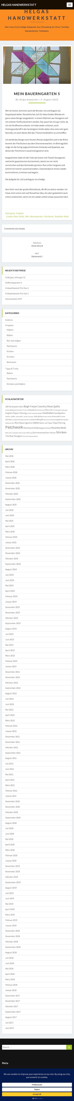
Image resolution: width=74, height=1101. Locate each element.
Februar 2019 (11, 920)
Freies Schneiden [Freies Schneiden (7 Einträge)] (36, 413)
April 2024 (10, 591)
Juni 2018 (9, 963)
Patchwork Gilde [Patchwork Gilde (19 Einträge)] (31, 427)
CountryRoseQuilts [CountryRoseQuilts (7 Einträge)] (11, 410)
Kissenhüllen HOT (13, 299)
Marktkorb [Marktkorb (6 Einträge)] (47, 420)
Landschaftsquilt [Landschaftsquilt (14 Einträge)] (36, 419)
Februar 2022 (11, 725)
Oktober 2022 (11, 682)
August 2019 (11, 887)
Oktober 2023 (11, 618)
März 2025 (10, 531)
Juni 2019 (9, 898)
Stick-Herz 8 (37, 244)
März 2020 (10, 850)
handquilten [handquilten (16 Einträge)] (59, 413)
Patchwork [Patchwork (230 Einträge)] (14, 427)
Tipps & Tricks (11, 368)
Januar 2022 (10, 731)
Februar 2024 (11, 596)
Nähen (10, 335)
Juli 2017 (9, 1022)
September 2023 (13, 623)
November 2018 (12, 936)
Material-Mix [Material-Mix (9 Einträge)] (9, 423)
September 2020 (13, 817)
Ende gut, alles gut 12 (15, 277)
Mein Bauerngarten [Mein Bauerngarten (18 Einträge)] (24, 422)
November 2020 (12, 806)
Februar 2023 (11, 661)
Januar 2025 (10, 542)
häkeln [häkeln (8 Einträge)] (7, 416)
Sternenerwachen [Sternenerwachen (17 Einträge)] (41, 432)
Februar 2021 (11, 790)
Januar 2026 (10, 477)
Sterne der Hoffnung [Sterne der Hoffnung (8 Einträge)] (25, 433)
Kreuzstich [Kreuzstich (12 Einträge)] (56, 416)
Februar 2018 (11, 984)
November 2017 (12, 1001)
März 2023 (10, 655)
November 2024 (12, 553)
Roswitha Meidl (62, 216)
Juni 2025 (9, 515)
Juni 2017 (9, 1028)
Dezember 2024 (12, 547)
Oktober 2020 (11, 812)
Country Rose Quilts (15, 216)
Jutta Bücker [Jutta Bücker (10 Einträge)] (38, 416)
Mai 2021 (9, 774)
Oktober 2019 (11, 877)
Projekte (20, 213)
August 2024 (11, 569)
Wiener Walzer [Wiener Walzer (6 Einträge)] (33, 436)
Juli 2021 (9, 763)
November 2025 (12, 488)
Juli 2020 (9, 828)
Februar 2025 (11, 537)
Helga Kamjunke (28, 99)
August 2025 (11, 504)
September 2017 (13, 1011)
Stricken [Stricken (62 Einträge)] (61, 432)
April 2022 (10, 715)
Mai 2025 (9, 520)
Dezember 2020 (12, 801)
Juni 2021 (9, 769)
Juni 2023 (9, 639)
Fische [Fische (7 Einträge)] (29, 413)
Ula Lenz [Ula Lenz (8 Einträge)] (26, 436)
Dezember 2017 (12, 995)
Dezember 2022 (12, 671)
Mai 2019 (9, 903)
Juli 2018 (9, 958)
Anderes (9, 320)
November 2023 (12, 612)
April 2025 (10, 526)
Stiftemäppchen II (13, 282)
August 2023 (11, 628)
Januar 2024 (10, 601)
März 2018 (10, 979)
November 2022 (12, 677)
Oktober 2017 (11, 1006)
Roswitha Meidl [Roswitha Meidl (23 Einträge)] (58, 427)
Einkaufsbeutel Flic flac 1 (17, 293)
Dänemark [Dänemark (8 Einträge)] (41, 410)
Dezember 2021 (12, 736)
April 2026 (10, 461)
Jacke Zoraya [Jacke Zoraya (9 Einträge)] (28, 416)
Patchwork (10, 213)
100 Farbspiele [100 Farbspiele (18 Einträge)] (12, 406)
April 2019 (10, 909)
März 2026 (10, 466)
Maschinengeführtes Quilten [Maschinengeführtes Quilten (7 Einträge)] (59, 420)
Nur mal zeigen (14, 340)
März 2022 (10, 720)
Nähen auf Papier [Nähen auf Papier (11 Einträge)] (46, 423)
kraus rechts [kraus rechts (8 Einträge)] (47, 416)
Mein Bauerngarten (34, 216)
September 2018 (13, 947)
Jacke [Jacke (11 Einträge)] (13, 416)
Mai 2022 (9, 709)
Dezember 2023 (12, 607)
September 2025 (13, 499)
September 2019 (13, 882)
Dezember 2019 (12, 866)
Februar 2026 (11, 472)
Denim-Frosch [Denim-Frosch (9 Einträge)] (23, 410)
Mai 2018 (9, 968)
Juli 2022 (9, 698)
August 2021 (11, 758)
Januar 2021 (10, 796)
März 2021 (10, 785)
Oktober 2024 (11, 558)
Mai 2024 (9, 585)
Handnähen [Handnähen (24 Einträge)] (48, 413)
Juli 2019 (9, 893)
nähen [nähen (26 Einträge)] (36, 422)
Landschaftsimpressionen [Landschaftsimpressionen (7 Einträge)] (21, 420)
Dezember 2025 (12, 483)
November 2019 (12, 871)
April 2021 (10, 779)
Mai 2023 (9, 645)
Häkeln (10, 329)
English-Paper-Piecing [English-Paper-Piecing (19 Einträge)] (16, 413)
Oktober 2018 (11, 941)
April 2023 (10, 650)
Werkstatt (11, 362)
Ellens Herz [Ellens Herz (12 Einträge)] (49, 410)
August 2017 (11, 1017)
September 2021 (13, 752)
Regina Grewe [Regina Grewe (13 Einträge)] (45, 428)
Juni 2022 (9, 704)
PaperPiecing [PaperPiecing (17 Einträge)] (59, 423)
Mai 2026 (9, 456)
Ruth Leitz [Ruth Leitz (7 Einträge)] (8, 433)
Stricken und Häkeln (16, 384)
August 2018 (11, 952)
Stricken (10, 356)
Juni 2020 (9, 833)
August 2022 (11, 693)
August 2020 (11, 823)
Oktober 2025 (11, 493)
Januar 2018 (10, 990)
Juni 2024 (9, 580)
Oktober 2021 (11, 747)
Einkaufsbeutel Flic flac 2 (17, 288)
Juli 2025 (9, 510)
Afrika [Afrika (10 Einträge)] (21, 407)
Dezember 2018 (12, 930)
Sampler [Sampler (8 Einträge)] (15, 433)
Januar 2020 (10, 860)
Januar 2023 (10, 666)
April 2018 (10, 974)
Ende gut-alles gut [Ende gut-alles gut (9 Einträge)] (60, 410)
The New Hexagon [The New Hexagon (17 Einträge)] (13, 436)
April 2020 (10, 844)
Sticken (10, 351)
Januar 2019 (10, 925)
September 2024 (13, 564)
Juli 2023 (9, 634)
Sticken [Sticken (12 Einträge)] (53, 432)
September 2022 (13, 688)
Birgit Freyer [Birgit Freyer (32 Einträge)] (30, 406)
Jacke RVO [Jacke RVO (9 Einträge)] (19, 416)
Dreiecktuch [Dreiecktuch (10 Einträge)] (32, 410)
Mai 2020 (9, 839)
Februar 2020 (11, 855)
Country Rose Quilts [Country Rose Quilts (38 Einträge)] (49, 406)
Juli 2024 (9, 574)
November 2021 (12, 742)
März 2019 (10, 914)
